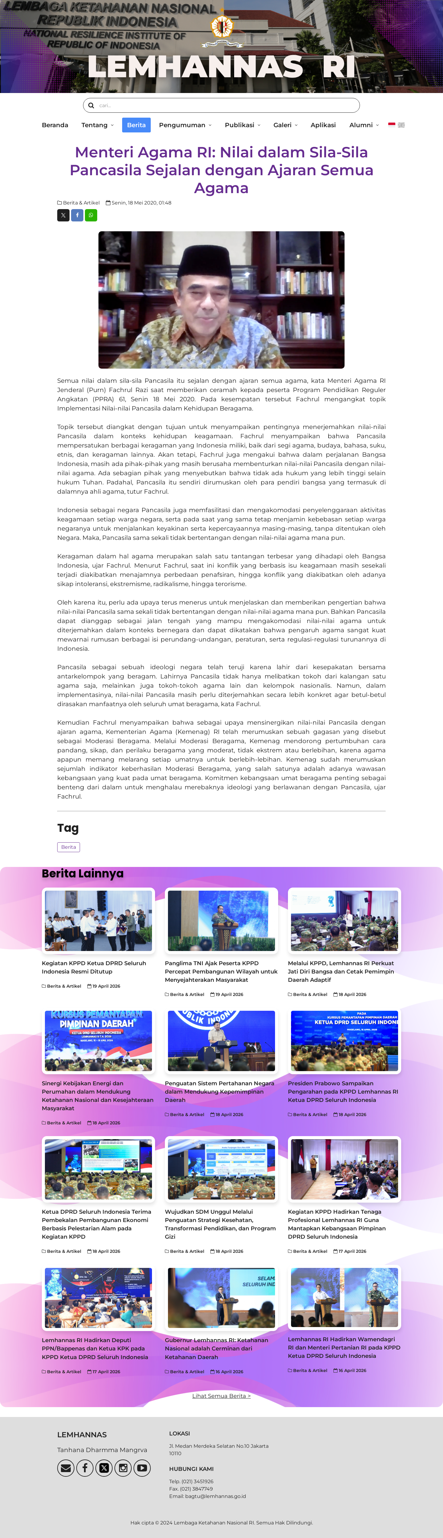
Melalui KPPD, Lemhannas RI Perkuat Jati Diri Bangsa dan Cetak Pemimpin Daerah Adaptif (341, 971)
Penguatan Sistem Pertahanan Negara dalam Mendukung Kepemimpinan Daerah (219, 1091)
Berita (136, 125)
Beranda (55, 125)
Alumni (361, 125)
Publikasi (239, 125)
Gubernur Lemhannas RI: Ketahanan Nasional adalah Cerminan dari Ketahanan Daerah (216, 1348)
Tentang (95, 125)
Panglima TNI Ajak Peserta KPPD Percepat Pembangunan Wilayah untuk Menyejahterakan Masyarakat (221, 971)
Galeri (282, 125)
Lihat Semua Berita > (221, 1395)
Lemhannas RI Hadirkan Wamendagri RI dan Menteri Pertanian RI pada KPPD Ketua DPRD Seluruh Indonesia (344, 1347)
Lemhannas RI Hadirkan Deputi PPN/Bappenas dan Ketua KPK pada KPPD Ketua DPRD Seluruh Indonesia (95, 1348)
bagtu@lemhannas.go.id (215, 1496)
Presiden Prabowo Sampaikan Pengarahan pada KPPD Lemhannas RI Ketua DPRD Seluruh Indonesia (343, 1091)
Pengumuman (182, 125)
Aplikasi (323, 125)
